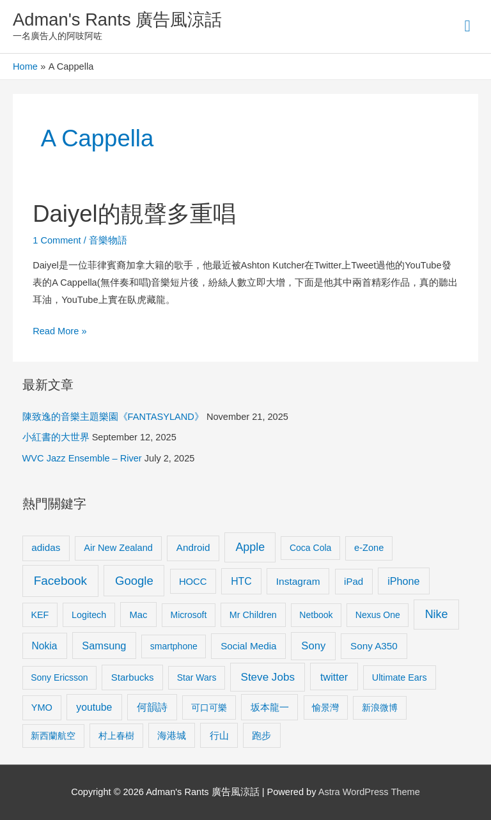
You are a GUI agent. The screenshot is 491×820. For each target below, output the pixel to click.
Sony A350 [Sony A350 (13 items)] (374, 645)
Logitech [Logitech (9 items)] (89, 615)
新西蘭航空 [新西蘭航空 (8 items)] (53, 736)
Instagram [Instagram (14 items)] (298, 581)
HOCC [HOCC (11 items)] (193, 581)
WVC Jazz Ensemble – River (82, 458)
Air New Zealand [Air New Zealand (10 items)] (118, 548)
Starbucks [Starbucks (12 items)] (132, 677)
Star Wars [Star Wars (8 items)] (197, 677)
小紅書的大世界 (56, 437)
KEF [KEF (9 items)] (40, 615)
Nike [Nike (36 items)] (436, 614)
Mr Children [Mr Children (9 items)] (253, 615)
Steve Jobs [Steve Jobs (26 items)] (268, 677)
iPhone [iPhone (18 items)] (403, 581)
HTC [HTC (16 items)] (241, 581)
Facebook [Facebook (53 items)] (60, 580)
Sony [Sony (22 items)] (313, 646)
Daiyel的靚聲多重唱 (134, 214)
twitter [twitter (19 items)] (334, 677)
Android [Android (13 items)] (193, 547)
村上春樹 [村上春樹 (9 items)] (116, 736)
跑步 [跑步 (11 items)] (261, 736)
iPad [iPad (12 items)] (353, 581)
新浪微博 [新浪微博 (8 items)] (380, 707)
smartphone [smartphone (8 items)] (174, 646)
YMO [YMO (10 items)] (41, 707)
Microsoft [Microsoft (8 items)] (189, 615)
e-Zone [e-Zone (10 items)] (369, 548)
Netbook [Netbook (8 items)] (315, 615)
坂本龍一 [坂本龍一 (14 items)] (270, 707)
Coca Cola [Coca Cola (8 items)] (310, 548)
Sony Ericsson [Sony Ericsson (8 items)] (59, 677)
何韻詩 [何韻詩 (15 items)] (152, 707)
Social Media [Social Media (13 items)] (248, 645)
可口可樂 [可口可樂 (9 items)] (209, 707)
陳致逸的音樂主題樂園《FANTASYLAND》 (113, 417)
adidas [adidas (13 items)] (45, 547)
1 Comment (57, 240)
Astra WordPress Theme (369, 792)
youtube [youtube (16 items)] (94, 707)
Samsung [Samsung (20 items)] (104, 645)
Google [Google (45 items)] (134, 580)
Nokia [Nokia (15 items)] (45, 645)
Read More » (59, 329)
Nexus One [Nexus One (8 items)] (377, 615)
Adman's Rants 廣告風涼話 (117, 19)
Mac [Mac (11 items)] (139, 615)
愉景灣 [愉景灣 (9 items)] (325, 707)
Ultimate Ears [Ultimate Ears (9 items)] (399, 677)
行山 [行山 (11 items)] (219, 736)
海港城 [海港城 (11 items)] (171, 736)
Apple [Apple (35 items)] (250, 547)
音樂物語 (108, 240)
